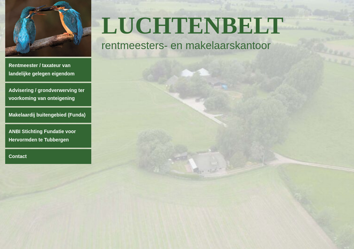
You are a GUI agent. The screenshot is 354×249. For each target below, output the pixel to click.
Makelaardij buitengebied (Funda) (47, 115)
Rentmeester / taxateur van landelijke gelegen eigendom (42, 69)
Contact (18, 156)
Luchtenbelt (193, 25)
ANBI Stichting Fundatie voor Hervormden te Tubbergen (42, 135)
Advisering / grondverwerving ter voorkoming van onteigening (46, 94)
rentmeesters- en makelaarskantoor (186, 45)
